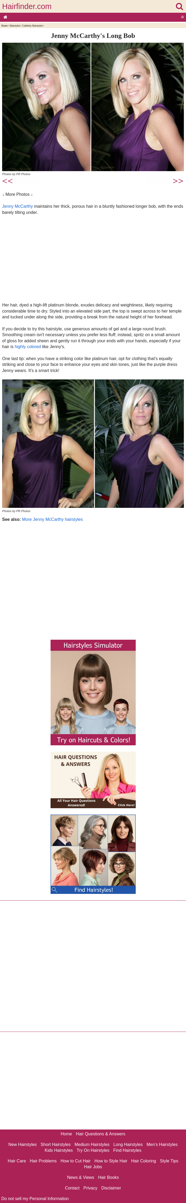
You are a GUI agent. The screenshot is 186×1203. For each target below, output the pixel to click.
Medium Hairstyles (92, 1144)
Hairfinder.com (27, 6)
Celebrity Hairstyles (32, 25)
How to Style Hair (110, 1161)
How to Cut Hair (76, 1161)
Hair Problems (43, 1161)
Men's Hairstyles (162, 1144)
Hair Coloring (143, 1161)
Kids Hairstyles (59, 1150)
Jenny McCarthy (17, 206)
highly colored (28, 346)
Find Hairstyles (127, 1150)
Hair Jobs (93, 1167)
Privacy (90, 1188)
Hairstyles (15, 25)
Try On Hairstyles (93, 1150)
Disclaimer (111, 1188)
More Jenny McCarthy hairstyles (52, 519)
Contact (72, 1188)
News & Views (80, 1177)
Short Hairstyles (56, 1144)
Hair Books (108, 1177)
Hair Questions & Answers (100, 1134)
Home (4, 25)
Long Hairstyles (128, 1144)
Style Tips (169, 1161)
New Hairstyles (22, 1144)
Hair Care (17, 1161)
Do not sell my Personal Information (35, 1198)
